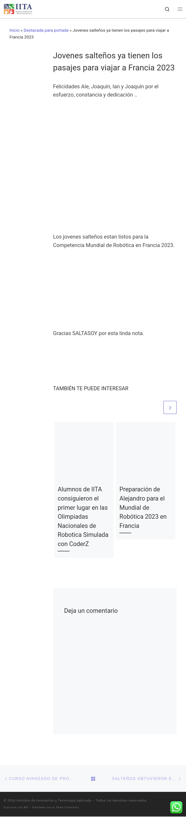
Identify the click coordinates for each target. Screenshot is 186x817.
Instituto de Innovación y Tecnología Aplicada (53, 801)
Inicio (14, 30)
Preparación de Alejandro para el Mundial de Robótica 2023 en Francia (143, 507)
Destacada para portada (46, 30)
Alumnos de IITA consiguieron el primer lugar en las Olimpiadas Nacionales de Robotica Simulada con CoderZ (83, 516)
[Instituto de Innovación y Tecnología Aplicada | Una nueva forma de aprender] (18, 8)
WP (26, 808)
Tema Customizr (67, 808)
